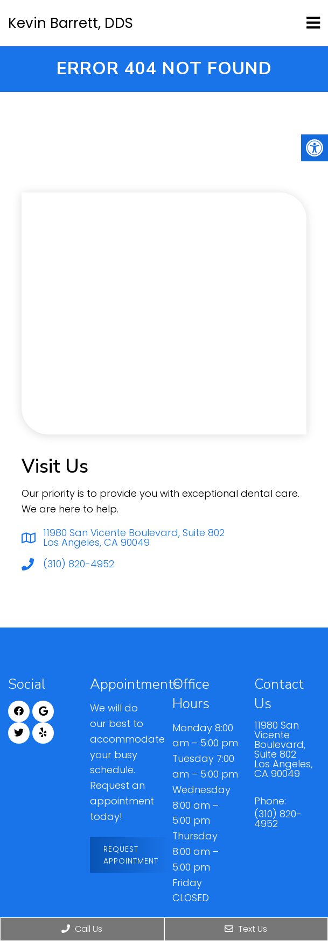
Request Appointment (130, 855)
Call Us (81, 929)
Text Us (246, 929)
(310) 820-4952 (78, 564)
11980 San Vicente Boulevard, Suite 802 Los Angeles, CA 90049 (134, 537)
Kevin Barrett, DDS (70, 23)
